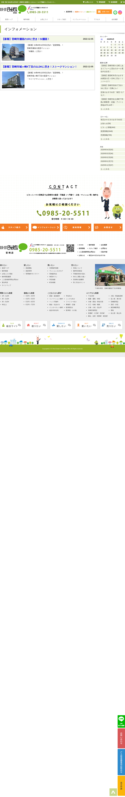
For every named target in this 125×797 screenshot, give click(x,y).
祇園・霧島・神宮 (94, 299)
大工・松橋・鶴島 (94, 304)
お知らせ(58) (106, 123)
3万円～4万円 (30, 296)
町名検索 (52, 282)
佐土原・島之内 (116, 313)
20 (104, 53)
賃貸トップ (9, 19)
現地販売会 (53, 274)
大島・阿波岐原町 (117, 296)
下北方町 (91, 296)
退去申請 (104, 252)
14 (107, 50)
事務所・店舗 (70, 304)
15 (111, 50)
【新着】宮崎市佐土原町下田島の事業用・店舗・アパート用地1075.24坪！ (112, 102)
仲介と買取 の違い (79, 277)
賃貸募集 (29, 268)
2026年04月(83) (107, 150)
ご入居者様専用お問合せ (87, 252)
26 (101, 56)
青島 (112, 310)
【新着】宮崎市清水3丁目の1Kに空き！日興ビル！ (112, 86)
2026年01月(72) (107, 161)
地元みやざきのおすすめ (97, 255)
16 (115, 50)
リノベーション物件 (56, 299)
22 (111, 53)
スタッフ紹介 (61, 19)
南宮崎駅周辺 (115, 307)
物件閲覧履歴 (6, 277)
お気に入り (44, 19)
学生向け (69, 296)
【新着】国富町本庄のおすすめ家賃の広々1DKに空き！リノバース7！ (112, 78)
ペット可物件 (53, 302)
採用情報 (82, 248)
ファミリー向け (71, 302)
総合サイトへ (91, 12)
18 (123, 50)
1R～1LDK (5, 296)
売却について (77, 268)
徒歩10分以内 (53, 310)
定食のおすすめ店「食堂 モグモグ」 (112, 93)
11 (123, 47)
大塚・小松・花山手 (95, 307)
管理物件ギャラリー (32, 274)
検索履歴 (113, 2)
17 (119, 50)
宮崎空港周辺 (92, 310)
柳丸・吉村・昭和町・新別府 (98, 316)
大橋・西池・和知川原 (95, 302)
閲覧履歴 (101, 2)
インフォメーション (79, 19)
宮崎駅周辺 (114, 302)
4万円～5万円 (30, 299)
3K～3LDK (5, 302)
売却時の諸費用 (78, 279)
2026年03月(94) (107, 153)
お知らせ (82, 255)
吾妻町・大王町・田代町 (96, 313)
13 (104, 50)
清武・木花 (114, 304)
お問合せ (104, 248)
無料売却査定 (77, 271)
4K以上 (4, 304)
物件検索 (27, 19)
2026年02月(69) (107, 157)
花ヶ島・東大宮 (116, 299)
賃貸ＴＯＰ (5, 268)
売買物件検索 (53, 268)
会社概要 (115, 19)
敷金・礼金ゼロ (54, 304)
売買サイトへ (79, 12)
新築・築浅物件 (54, 296)
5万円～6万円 (30, 302)
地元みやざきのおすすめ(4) (111, 120)
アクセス (97, 19)
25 (123, 53)
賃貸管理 (69, 12)
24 (119, 53)
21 (107, 53)
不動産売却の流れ (79, 274)
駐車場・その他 (71, 310)
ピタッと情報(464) (108, 127)
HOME (81, 245)
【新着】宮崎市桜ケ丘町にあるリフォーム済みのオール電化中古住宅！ (112, 69)
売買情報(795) (106, 135)
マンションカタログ (56, 271)
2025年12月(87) (107, 165)
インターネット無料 (56, 307)
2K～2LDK (5, 299)
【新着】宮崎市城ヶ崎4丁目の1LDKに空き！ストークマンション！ (39, 66)
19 (101, 53)
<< (101, 39)
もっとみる (105, 109)
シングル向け (70, 299)
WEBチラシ (53, 277)
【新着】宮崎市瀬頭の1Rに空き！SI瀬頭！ (26, 39)
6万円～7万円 (30, 304)
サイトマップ (6, 285)
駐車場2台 (69, 307)
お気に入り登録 (7, 274)
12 (101, 50)
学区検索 (52, 279)
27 (104, 56)
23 (115, 53)
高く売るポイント (79, 282)
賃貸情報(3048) (107, 131)
